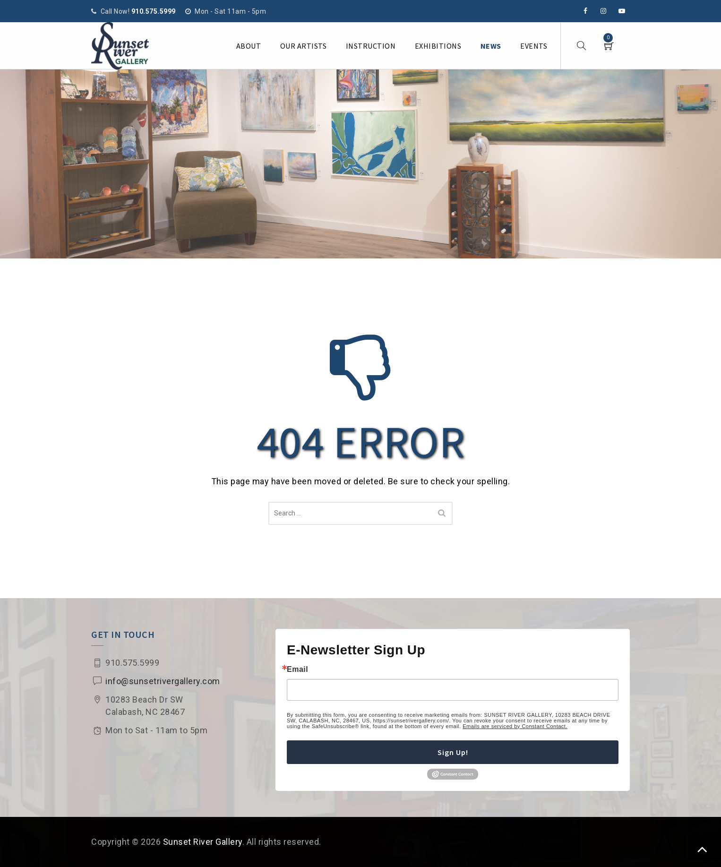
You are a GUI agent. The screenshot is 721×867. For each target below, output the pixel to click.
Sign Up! (453, 752)
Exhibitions (438, 46)
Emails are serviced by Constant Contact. (515, 726)
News (491, 46)
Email (297, 669)
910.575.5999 (153, 11)
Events (533, 46)
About (248, 46)
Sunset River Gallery (202, 842)
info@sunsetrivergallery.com (162, 681)
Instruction (371, 46)
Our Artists (303, 46)
